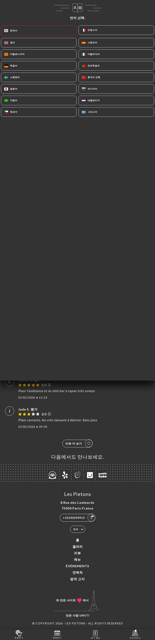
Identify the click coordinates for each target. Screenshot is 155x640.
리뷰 (77, 553)
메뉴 (77, 559)
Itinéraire (135, 634)
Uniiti (84, 615)
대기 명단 (95, 634)
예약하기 (57, 634)
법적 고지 (77, 579)
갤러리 (77, 546)
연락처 (77, 572)
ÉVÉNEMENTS (77, 566)
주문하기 (19, 634)
